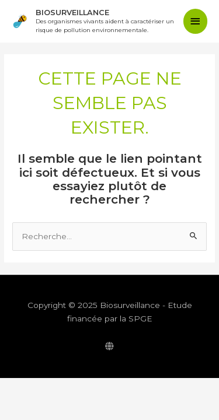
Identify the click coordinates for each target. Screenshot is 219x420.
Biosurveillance (72, 12)
